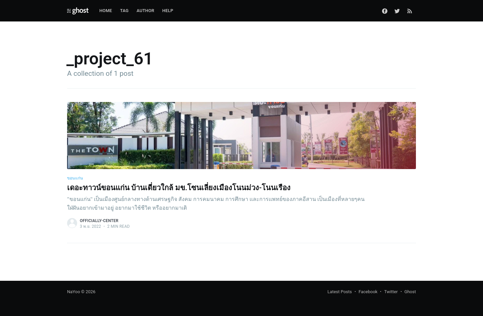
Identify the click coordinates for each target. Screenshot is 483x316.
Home (105, 10)
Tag (124, 10)
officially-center (99, 220)
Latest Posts (339, 291)
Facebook (368, 291)
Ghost (410, 291)
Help (167, 10)
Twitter (390, 291)
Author (145, 10)
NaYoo (73, 291)
